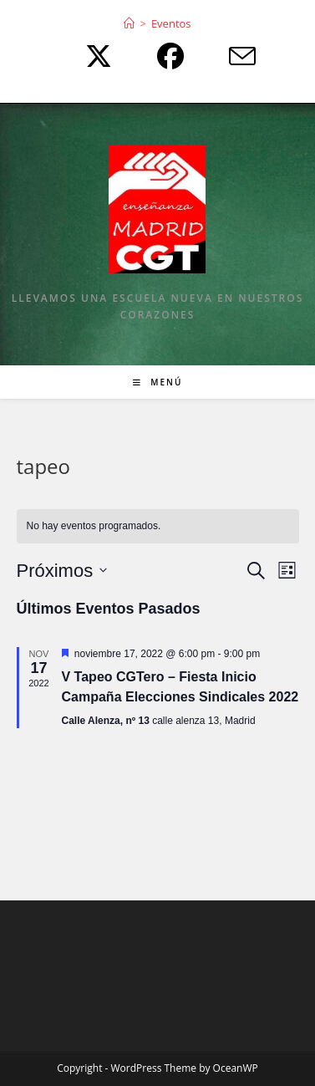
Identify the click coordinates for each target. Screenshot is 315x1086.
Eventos (171, 23)
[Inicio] (129, 23)
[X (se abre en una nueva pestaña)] (94, 56)
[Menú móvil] (158, 382)
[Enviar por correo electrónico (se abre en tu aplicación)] (229, 56)
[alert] (158, 526)
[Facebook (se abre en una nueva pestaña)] (166, 56)
